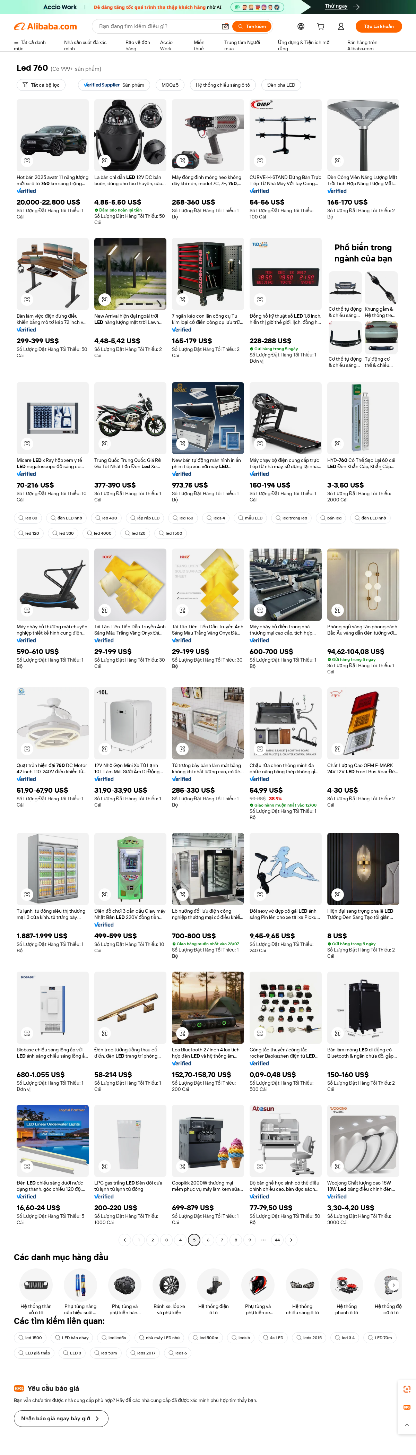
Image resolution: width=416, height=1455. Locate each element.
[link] (407, 1389)
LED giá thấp (34, 1353)
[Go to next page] (291, 1240)
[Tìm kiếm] (251, 26)
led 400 (106, 518)
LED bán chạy (71, 1338)
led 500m (205, 1338)
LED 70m (380, 1338)
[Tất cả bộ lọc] (41, 85)
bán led (330, 518)
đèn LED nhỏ (66, 518)
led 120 (28, 533)
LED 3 (72, 1353)
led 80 (27, 518)
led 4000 (99, 533)
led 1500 (170, 533)
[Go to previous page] (125, 1240)
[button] (225, 26)
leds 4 (216, 518)
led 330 (63, 533)
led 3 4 (345, 1338)
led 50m (105, 1353)
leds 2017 (142, 1353)
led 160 (183, 518)
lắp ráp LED (144, 518)
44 (277, 1240)
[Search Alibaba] (157, 26)
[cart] (322, 27)
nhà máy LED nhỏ (159, 1338)
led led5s (114, 1338)
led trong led (291, 518)
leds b (241, 1338)
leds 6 (177, 1353)
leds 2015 (309, 1338)
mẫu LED (250, 518)
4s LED (273, 1338)
